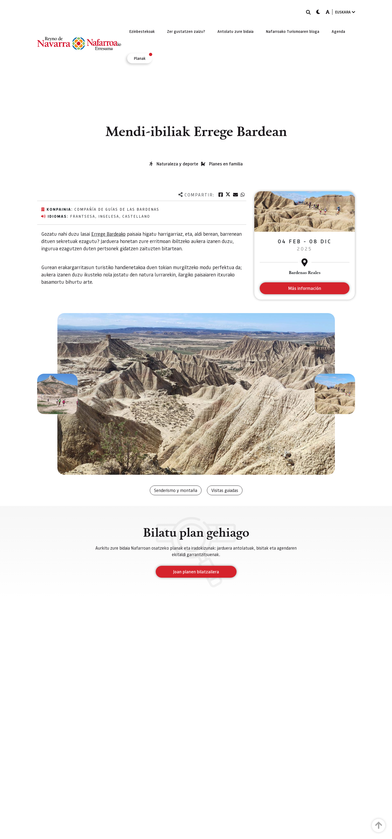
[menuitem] (142, 31)
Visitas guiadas (224, 490)
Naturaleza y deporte (177, 164)
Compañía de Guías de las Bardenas (116, 209)
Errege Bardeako (108, 234)
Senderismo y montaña (175, 490)
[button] (57, 394)
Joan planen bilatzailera (196, 571)
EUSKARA (345, 12)
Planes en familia (226, 164)
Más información (304, 288)
